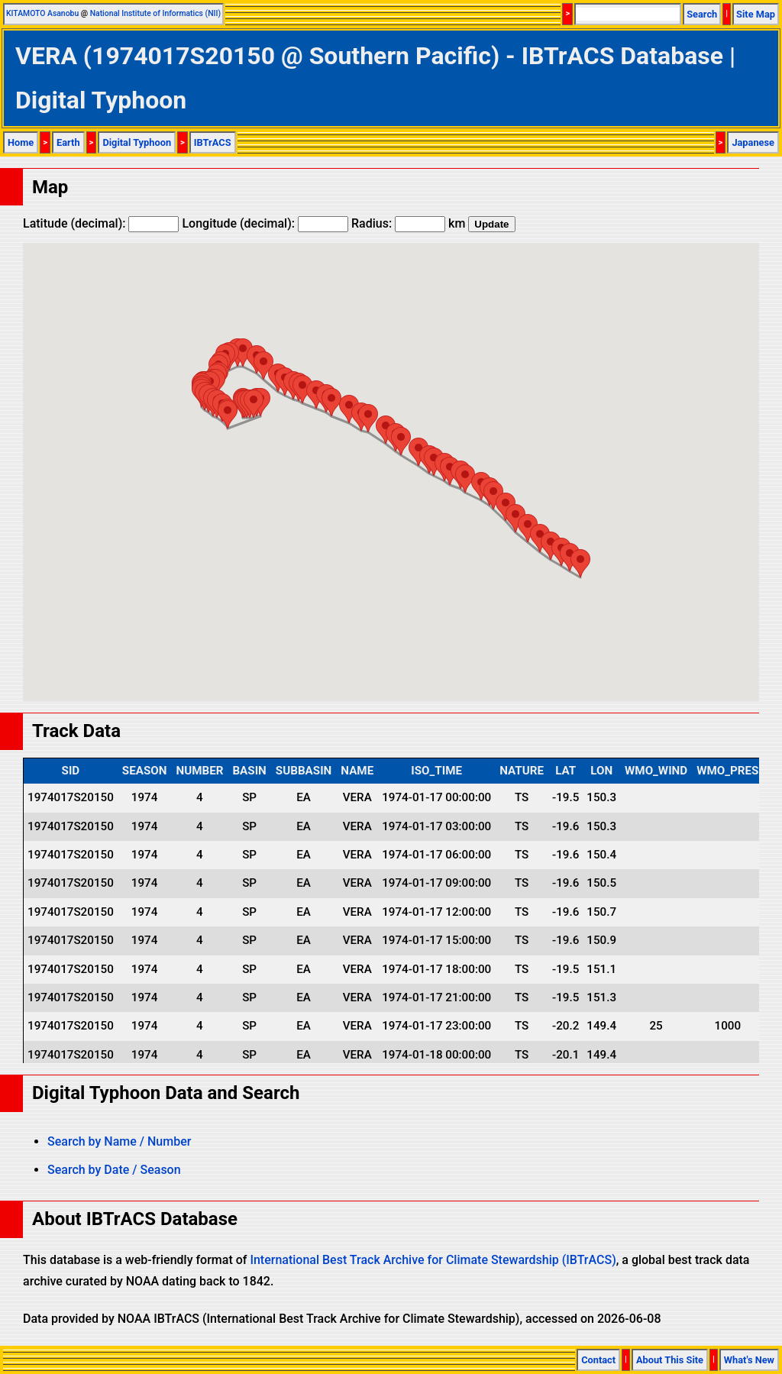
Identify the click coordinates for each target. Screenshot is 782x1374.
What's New (749, 1360)
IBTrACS (212, 142)
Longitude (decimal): (265, 223)
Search (702, 14)
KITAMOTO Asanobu (42, 13)
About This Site (669, 1360)
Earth (68, 142)
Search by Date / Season (114, 1169)
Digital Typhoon (136, 142)
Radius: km (408, 223)
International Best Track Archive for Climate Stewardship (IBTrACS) (433, 1260)
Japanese (753, 142)
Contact (598, 1360)
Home (21, 142)
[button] (253, 404)
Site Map (755, 14)
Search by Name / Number (119, 1141)
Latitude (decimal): (101, 223)
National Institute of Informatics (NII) (155, 13)
